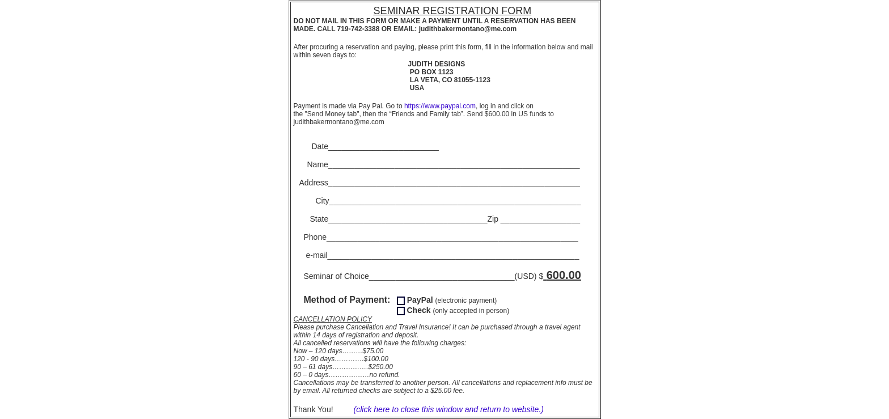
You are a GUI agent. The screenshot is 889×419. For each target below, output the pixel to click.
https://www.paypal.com (440, 106)
